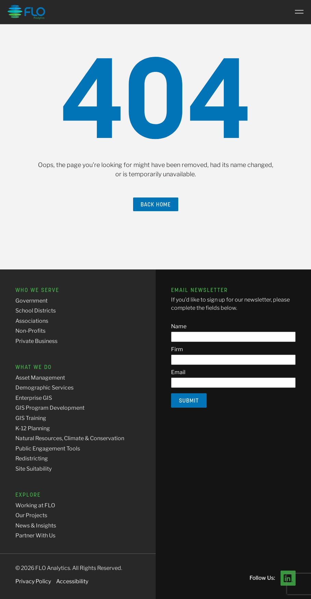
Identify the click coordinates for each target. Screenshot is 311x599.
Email (178, 372)
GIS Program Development (50, 408)
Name (178, 326)
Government (31, 300)
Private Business (36, 341)
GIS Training (30, 418)
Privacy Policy (33, 581)
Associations (31, 321)
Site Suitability (33, 469)
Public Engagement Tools (47, 448)
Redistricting (31, 458)
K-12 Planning (32, 428)
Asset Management (40, 377)
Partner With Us (35, 535)
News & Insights (35, 525)
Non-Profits (30, 331)
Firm (177, 349)
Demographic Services (44, 387)
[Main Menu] (296, 12)
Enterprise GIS (33, 398)
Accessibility (72, 581)
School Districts (35, 310)
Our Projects (31, 515)
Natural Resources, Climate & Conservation (69, 438)
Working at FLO (35, 505)
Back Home (156, 204)
